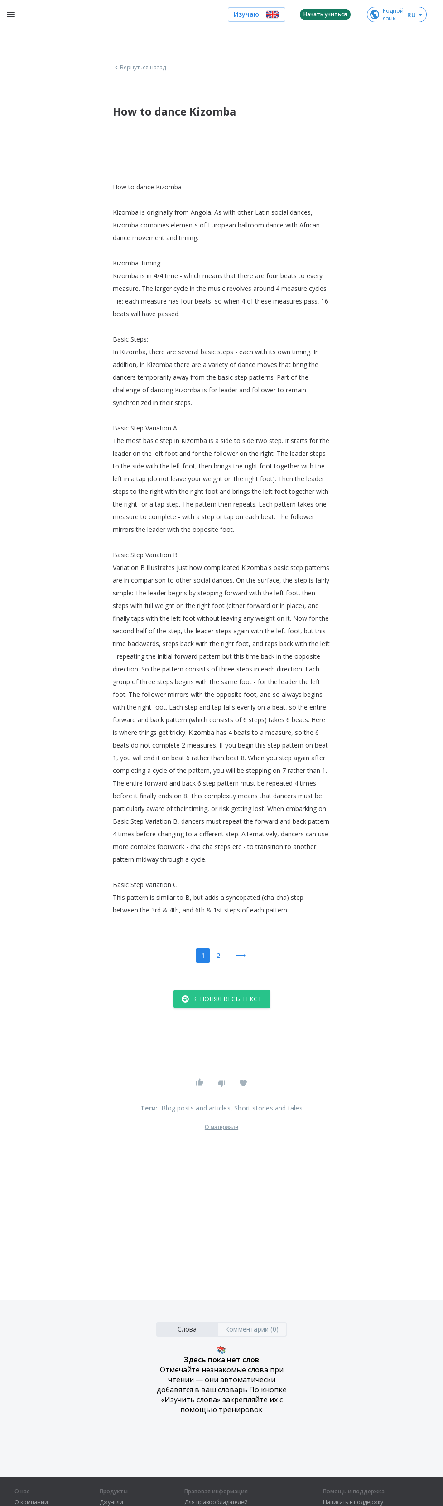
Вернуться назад (139, 67)
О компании (31, 1502)
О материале (221, 1127)
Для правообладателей (216, 1502)
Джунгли (111, 1502)
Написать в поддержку (353, 1502)
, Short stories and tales (267, 1108)
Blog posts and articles (196, 1108)
